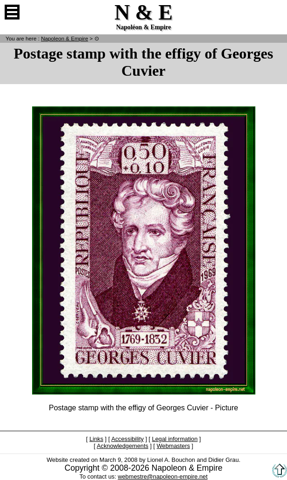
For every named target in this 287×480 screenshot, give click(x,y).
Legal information (175, 438)
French (274, 12)
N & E (64, 38)
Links (96, 438)
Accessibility (127, 438)
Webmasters (173, 445)
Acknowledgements (122, 445)
